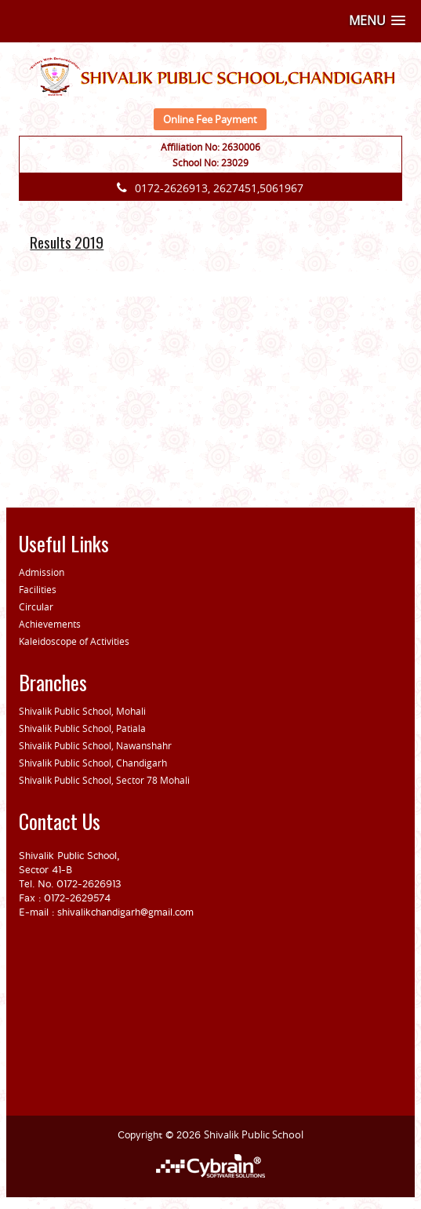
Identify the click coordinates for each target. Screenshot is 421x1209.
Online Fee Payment (210, 119)
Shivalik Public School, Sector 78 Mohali (104, 780)
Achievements (50, 623)
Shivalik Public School (253, 1134)
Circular (36, 606)
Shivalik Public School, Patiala (82, 728)
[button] (377, 21)
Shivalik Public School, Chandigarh (93, 762)
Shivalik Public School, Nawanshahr (95, 745)
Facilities (37, 589)
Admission (41, 572)
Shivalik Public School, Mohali (82, 711)
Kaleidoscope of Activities (74, 641)
